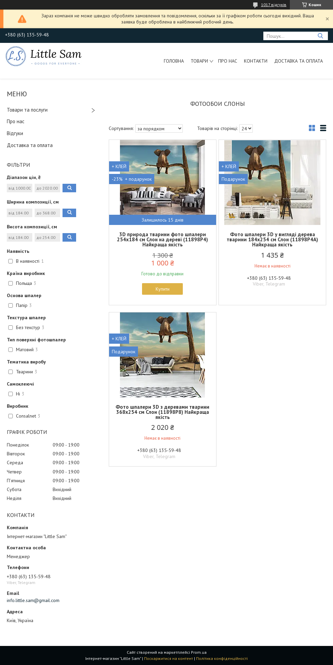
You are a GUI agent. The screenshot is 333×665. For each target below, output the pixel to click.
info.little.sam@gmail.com (33, 600)
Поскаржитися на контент (168, 658)
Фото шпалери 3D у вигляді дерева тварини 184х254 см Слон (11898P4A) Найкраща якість (272, 239)
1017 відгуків (273, 4)
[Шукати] (320, 36)
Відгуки (15, 133)
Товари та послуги (27, 110)
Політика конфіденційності (222, 658)
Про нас (227, 61)
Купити (163, 289)
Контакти (255, 61)
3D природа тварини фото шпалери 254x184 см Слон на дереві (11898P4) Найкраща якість (162, 239)
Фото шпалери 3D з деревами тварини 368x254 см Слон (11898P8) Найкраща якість (162, 412)
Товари (199, 61)
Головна (174, 61)
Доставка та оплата (298, 61)
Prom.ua (199, 652)
